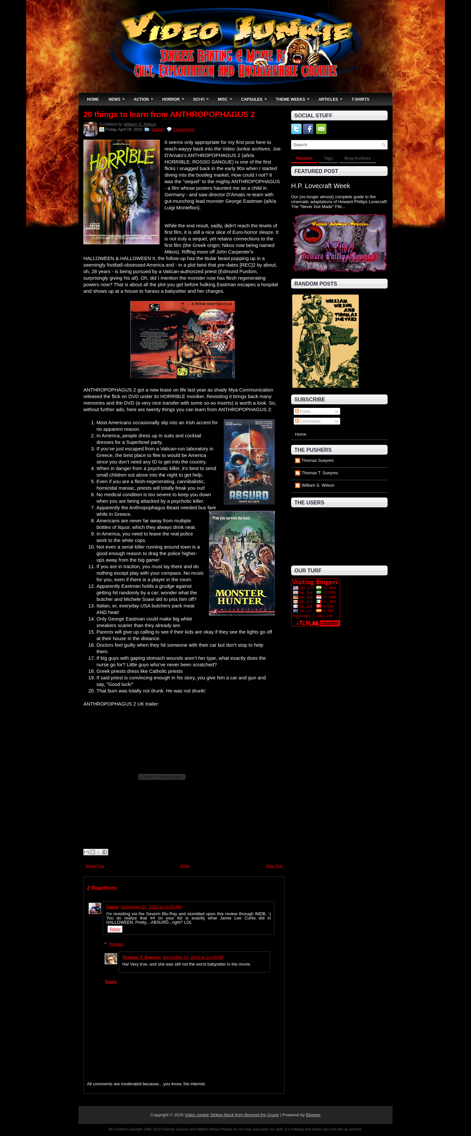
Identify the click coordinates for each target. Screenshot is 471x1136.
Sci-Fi (203, 97)
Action (145, 97)
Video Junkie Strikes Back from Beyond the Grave (232, 1114)
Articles (333, 97)
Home (93, 99)
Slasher (158, 129)
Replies (116, 944)
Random (304, 158)
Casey (112, 906)
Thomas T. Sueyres (141, 957)
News (119, 97)
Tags (328, 158)
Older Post (274, 866)
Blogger (313, 1114)
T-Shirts (361, 99)
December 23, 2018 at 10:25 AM (151, 906)
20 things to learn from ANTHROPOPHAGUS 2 (169, 114)
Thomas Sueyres (318, 460)
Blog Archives (357, 158)
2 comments (183, 129)
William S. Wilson (140, 124)
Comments (308, 421)
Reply (115, 929)
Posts (303, 411)
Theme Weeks (294, 97)
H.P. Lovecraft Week (320, 185)
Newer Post (94, 866)
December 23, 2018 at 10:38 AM (193, 957)
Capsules (256, 97)
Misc (227, 97)
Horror (175, 97)
